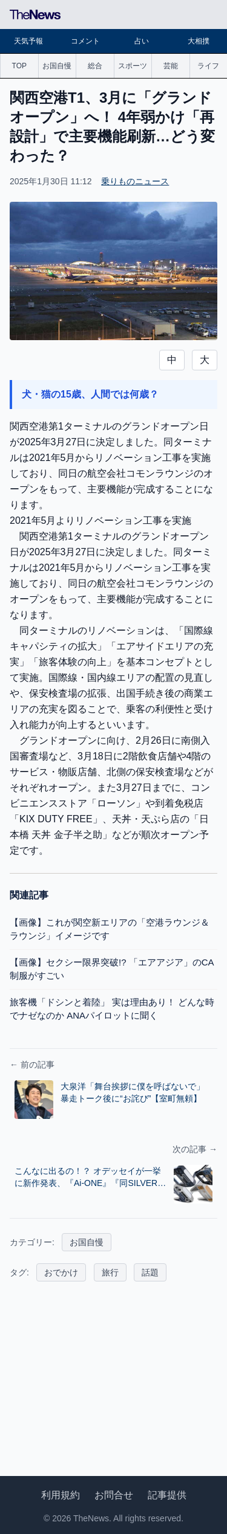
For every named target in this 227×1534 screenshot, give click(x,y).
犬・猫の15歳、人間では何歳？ (90, 394)
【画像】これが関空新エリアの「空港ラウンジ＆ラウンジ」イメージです (109, 929)
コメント (85, 41)
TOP (19, 66)
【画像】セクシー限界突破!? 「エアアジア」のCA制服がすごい (112, 969)
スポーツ (132, 66)
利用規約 (60, 1495)
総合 (95, 66)
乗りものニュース (135, 181)
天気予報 (28, 41)
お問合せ (113, 1495)
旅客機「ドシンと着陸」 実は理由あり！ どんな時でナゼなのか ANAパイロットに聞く (112, 1009)
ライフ (208, 66)
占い (141, 41)
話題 (150, 1272)
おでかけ (61, 1272)
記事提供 (167, 1495)
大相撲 (198, 41)
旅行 (110, 1272)
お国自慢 (56, 66)
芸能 (170, 66)
